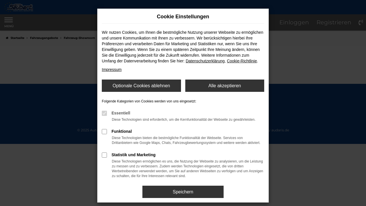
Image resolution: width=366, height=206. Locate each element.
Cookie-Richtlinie (242, 61)
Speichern (183, 191)
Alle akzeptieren (224, 85)
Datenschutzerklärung (205, 61)
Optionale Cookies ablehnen (141, 85)
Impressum (112, 69)
